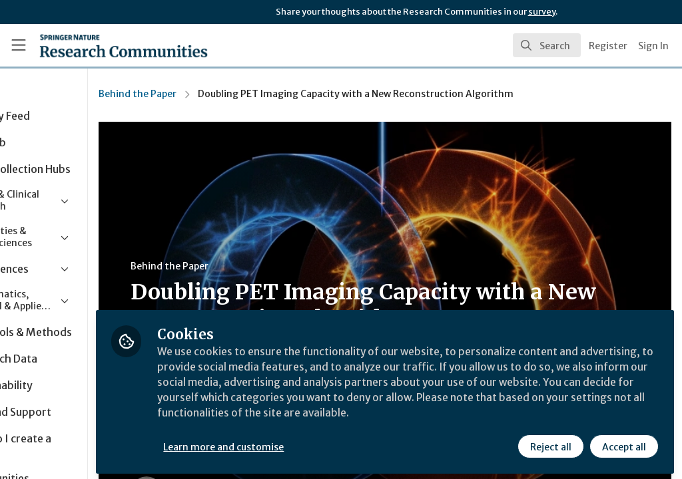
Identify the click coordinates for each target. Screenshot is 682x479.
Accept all (623, 444)
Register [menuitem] (608, 46)
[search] (547, 45)
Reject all (550, 444)
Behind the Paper (220, 94)
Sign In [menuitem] (653, 46)
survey (541, 11)
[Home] (100, 45)
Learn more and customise (306, 444)
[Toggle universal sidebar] (18, 45)
